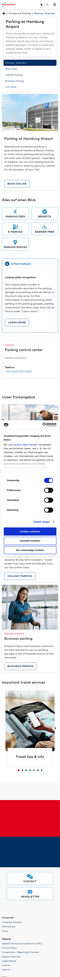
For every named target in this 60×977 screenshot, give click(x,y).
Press (5, 930)
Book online (17, 184)
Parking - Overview (15, 62)
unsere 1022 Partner (25, 444)
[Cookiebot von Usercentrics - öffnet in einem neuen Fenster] (42, 425)
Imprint (6, 969)
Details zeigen (42, 521)
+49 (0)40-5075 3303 (18, 371)
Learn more (17, 322)
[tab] (18, 770)
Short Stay (11, 68)
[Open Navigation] (54, 4)
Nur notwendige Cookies (30, 550)
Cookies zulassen (30, 531)
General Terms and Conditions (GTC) (22, 943)
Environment (9, 926)
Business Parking (14, 80)
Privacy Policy (9, 947)
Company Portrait (12, 922)
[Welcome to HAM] (4, 13)
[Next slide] (54, 728)
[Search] (47, 5)
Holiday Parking (14, 74)
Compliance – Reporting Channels (20, 952)
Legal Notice (9, 960)
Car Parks (10, 86)
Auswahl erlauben (30, 540)
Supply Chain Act (11, 956)
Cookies (6, 965)
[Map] (41, 5)
